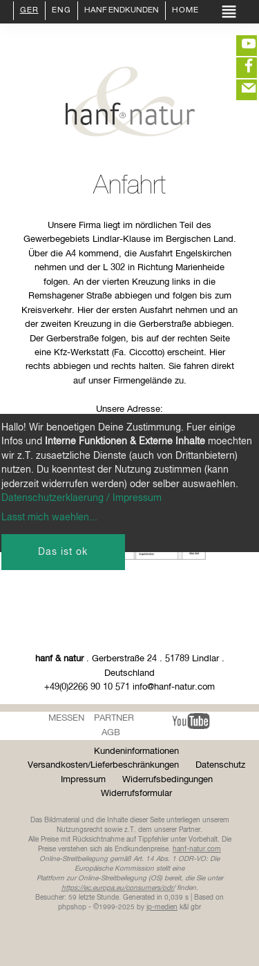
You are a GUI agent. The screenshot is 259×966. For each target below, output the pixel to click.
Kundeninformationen (136, 751)
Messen (66, 718)
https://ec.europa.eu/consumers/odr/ (118, 887)
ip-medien (162, 907)
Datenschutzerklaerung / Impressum (81, 498)
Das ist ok (63, 552)
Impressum (83, 779)
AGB (111, 732)
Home (185, 11)
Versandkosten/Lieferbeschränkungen (103, 765)
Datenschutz (220, 765)
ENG (61, 11)
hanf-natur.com (197, 849)
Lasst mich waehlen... (49, 517)
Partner (114, 718)
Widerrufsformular (136, 793)
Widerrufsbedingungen (167, 779)
